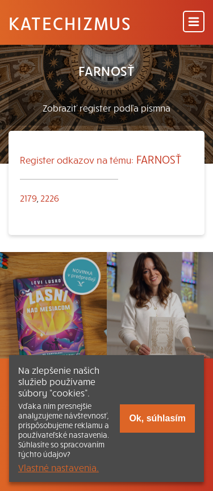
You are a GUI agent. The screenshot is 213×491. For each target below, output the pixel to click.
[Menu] (193, 22)
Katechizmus (70, 22)
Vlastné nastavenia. (58, 467)
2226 (49, 197)
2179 (28, 197)
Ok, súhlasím (157, 418)
